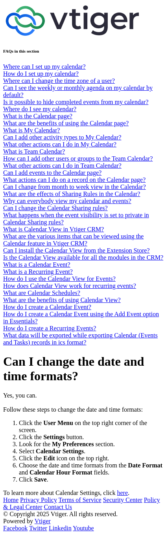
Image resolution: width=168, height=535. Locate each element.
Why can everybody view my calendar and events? (67, 201)
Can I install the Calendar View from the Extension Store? (76, 250)
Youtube (83, 528)
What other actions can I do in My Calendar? (59, 144)
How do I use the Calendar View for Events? (59, 278)
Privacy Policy (38, 500)
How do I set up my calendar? (41, 73)
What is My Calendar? (31, 130)
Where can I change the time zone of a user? (59, 80)
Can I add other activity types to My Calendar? (62, 137)
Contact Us (58, 507)
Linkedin (60, 528)
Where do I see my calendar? (39, 109)
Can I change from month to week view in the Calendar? (74, 186)
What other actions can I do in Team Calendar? (62, 165)
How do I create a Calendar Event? (47, 307)
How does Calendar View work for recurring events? (69, 285)
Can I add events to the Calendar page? (52, 172)
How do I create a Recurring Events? (49, 328)
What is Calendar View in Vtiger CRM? (53, 229)
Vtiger (43, 521)
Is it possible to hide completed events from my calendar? (75, 102)
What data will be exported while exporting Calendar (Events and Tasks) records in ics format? (80, 339)
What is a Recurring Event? (38, 271)
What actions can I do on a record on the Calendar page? (74, 179)
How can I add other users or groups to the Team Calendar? (78, 158)
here (122, 492)
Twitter (38, 528)
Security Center (122, 500)
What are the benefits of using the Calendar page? (66, 123)
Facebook (15, 528)
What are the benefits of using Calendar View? (62, 300)
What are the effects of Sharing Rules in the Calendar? (71, 194)
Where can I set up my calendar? (44, 66)
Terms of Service (80, 500)
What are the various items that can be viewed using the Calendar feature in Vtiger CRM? (73, 240)
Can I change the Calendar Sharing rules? (55, 208)
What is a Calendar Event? (36, 264)
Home (10, 500)
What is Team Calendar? (34, 151)
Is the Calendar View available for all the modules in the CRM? (83, 257)
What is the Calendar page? (37, 116)
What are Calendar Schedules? (41, 292)
